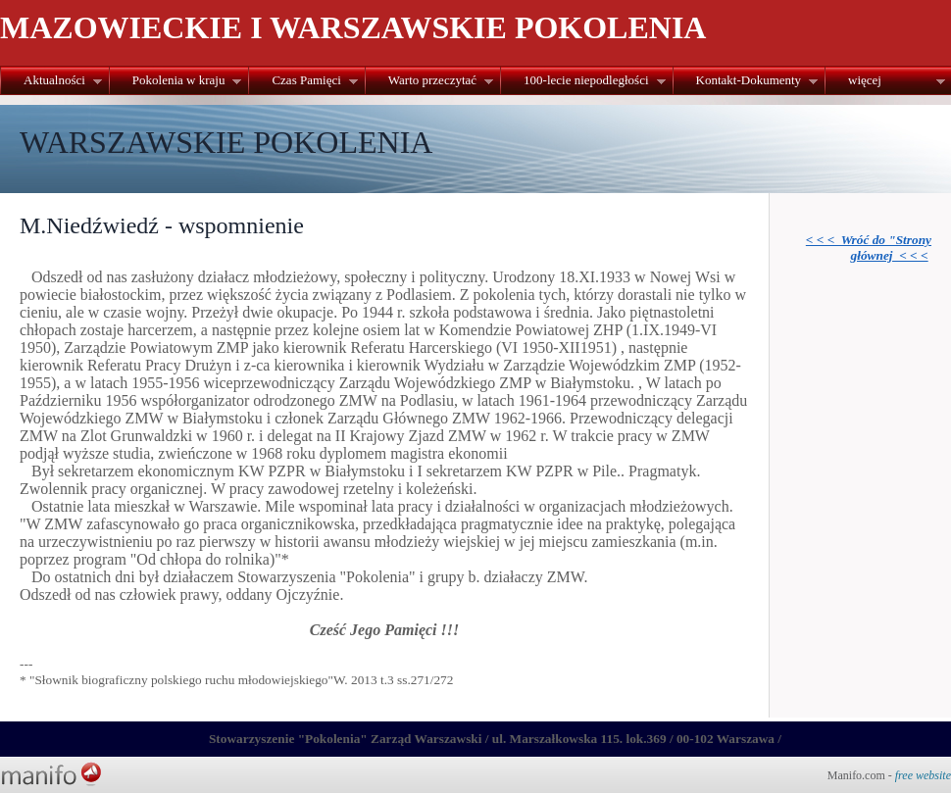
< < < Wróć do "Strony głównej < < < (868, 247)
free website (923, 775)
